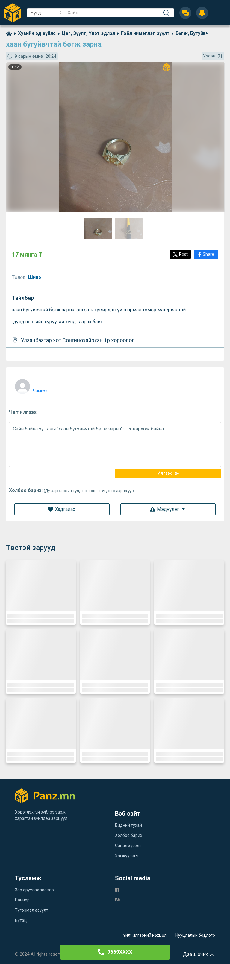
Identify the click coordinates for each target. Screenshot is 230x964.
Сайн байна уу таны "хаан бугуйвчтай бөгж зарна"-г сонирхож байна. (115, 444)
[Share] (206, 254)
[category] (34, 33)
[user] (30, 385)
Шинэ (35, 277)
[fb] (117, 889)
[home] (9, 33)
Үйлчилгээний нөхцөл (145, 935)
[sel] (45, 12)
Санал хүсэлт (128, 845)
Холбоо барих (128, 835)
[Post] (180, 254)
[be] (117, 899)
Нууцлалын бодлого (195, 935)
